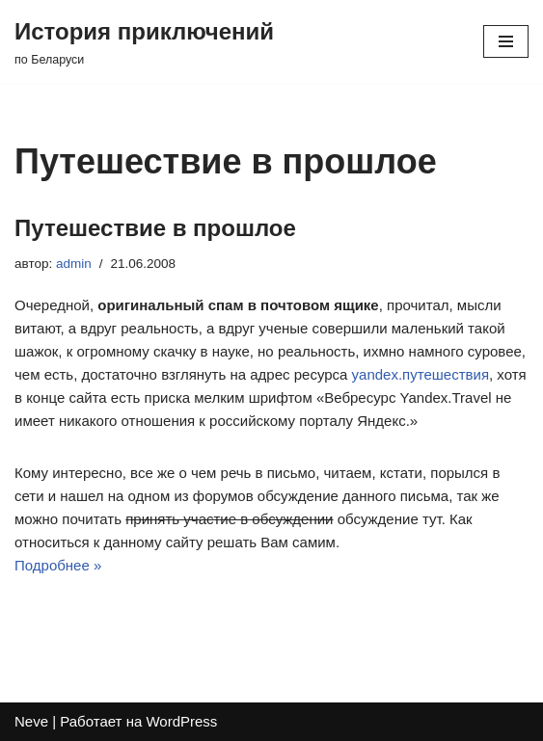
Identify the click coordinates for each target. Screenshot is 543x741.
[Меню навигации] (506, 41)
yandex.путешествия (420, 374)
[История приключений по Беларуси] (144, 41)
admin (74, 263)
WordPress (181, 721)
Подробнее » (57, 565)
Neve (31, 721)
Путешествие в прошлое (155, 228)
